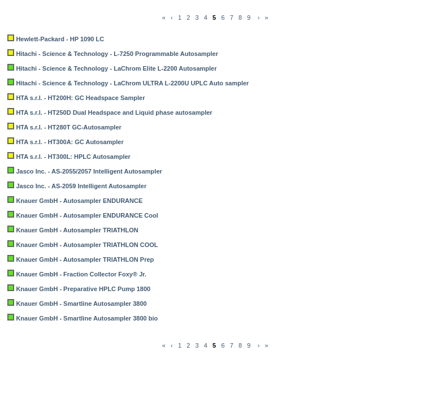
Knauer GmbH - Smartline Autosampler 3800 (81, 303)
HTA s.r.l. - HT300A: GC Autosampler (69, 141)
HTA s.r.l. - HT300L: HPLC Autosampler (73, 156)
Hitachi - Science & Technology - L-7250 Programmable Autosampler (117, 53)
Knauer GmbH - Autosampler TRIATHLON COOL (87, 244)
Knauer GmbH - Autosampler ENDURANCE (79, 200)
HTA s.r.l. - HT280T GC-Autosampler (68, 127)
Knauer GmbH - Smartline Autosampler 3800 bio (87, 318)
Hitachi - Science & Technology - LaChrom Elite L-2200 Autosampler (116, 68)
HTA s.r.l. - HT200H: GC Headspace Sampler (80, 97)
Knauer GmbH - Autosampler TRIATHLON (77, 230)
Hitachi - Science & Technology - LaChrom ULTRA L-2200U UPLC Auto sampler (132, 83)
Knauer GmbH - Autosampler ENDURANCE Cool (87, 215)
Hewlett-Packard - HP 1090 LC (60, 39)
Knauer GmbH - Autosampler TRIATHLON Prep (85, 259)
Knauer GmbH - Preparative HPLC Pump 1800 (83, 288)
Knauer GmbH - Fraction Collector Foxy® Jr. (81, 274)
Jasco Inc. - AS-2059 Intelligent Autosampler (81, 186)
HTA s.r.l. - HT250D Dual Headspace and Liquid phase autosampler (114, 112)
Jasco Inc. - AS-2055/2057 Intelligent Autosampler (89, 171)
